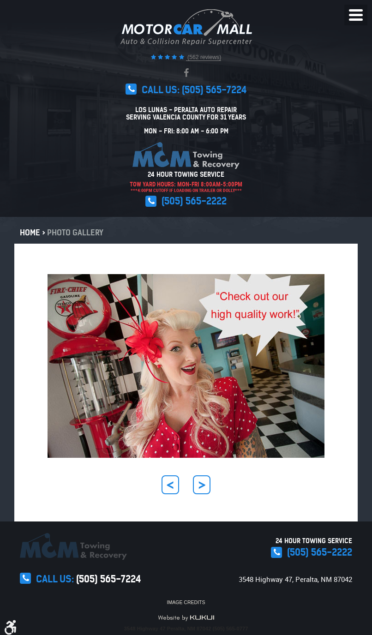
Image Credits (186, 602)
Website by (186, 618)
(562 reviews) (204, 57)
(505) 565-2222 (194, 201)
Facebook (186, 73)
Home (30, 233)
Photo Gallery (75, 233)
